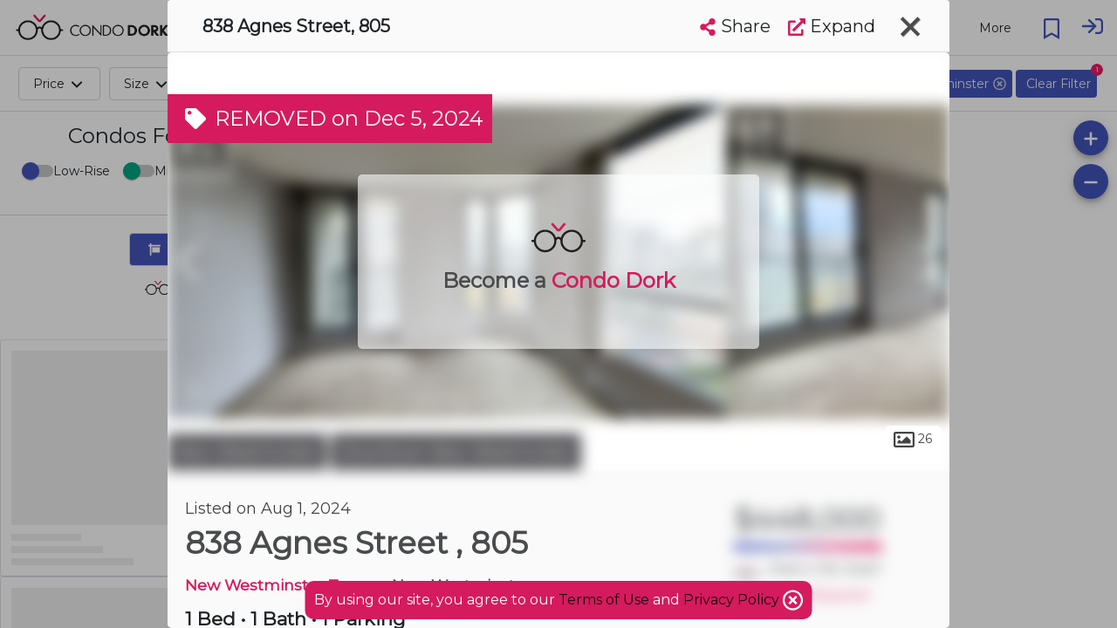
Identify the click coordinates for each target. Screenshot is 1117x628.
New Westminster (247, 451)
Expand (831, 26)
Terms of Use (603, 599)
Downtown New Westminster (455, 451)
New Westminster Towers (284, 585)
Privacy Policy (733, 599)
